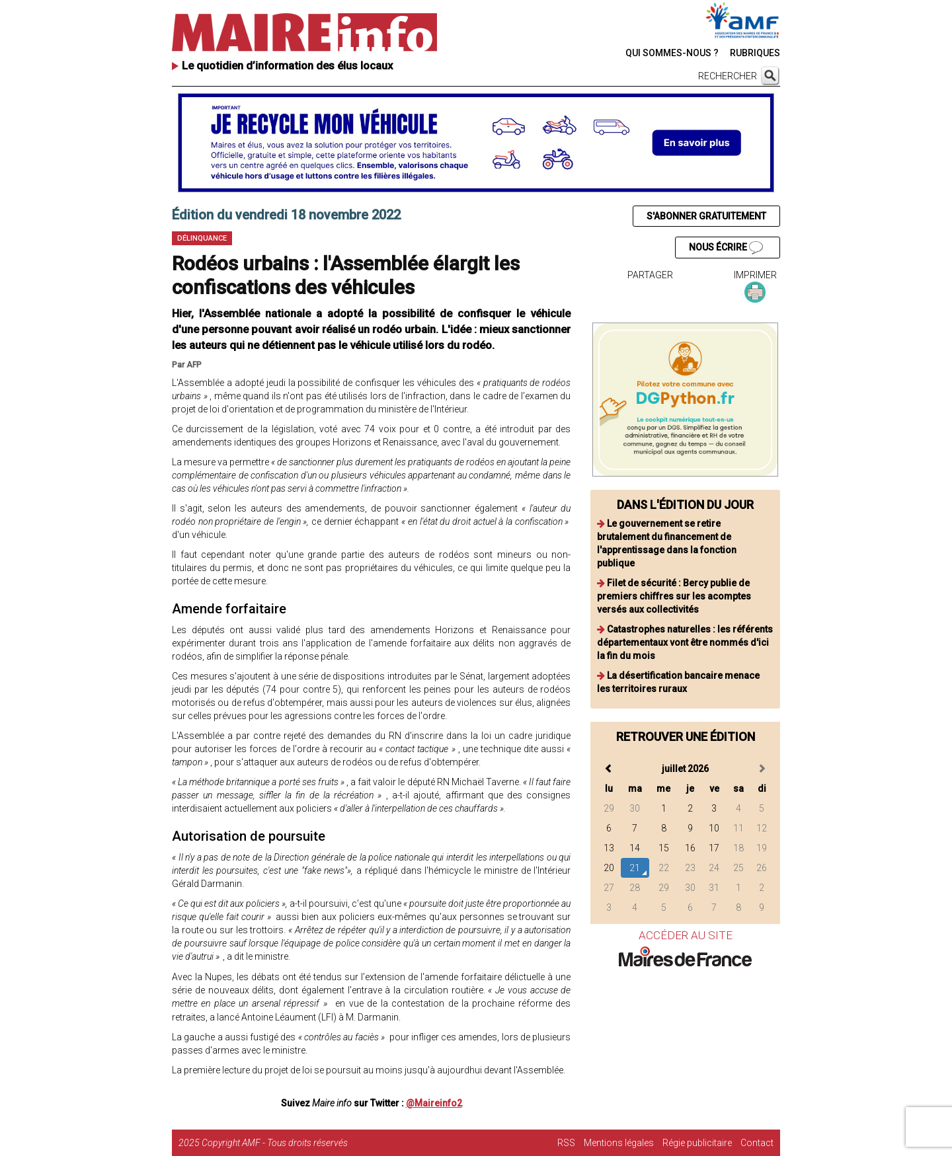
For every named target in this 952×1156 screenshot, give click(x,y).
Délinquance (202, 238)
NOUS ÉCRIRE (726, 247)
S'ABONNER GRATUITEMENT (706, 216)
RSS (566, 1142)
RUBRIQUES (755, 53)
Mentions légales (619, 1142)
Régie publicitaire (697, 1142)
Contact (757, 1142)
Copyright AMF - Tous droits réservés (275, 1142)
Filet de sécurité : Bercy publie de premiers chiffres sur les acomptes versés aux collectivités (674, 596)
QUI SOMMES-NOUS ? (672, 53)
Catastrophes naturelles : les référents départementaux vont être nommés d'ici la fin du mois (685, 642)
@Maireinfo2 (434, 1103)
